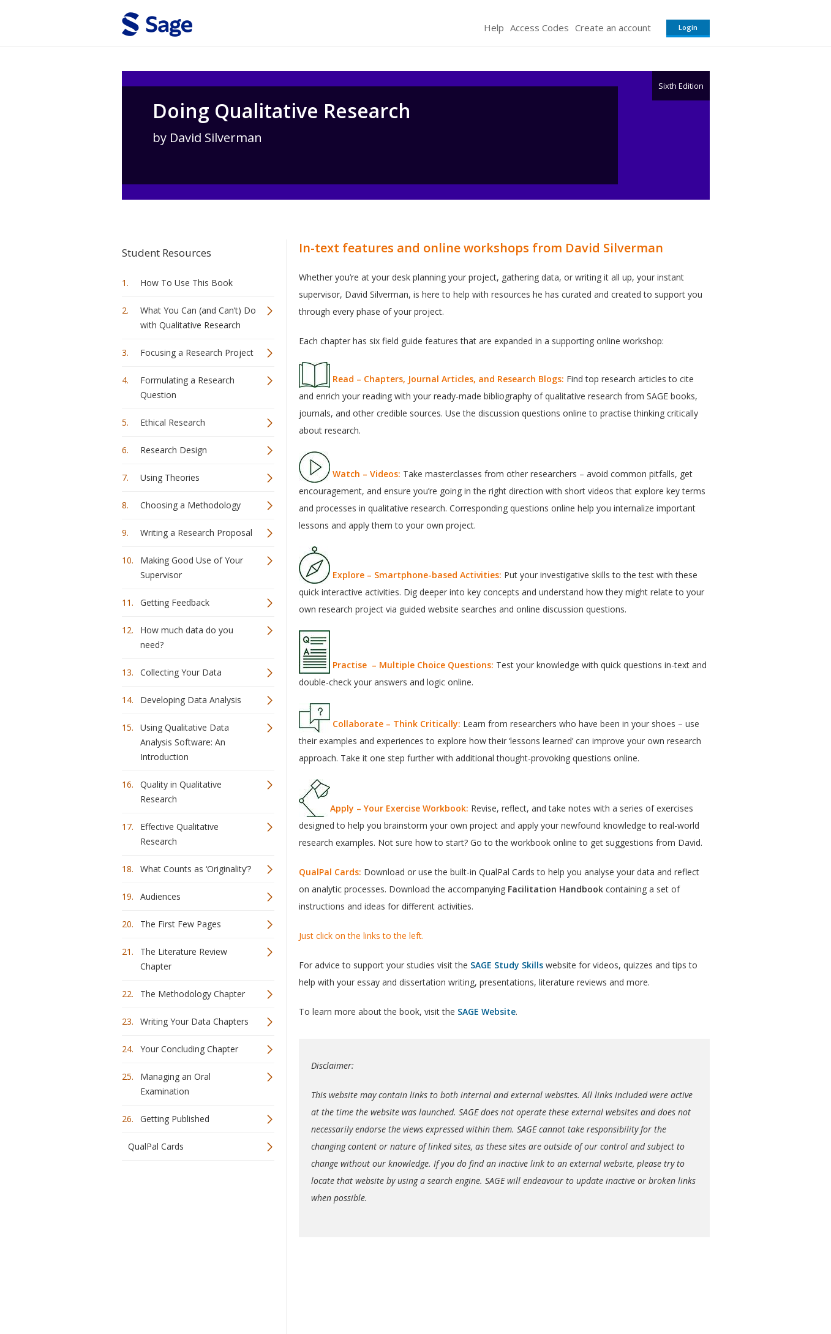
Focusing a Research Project (197, 352)
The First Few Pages (180, 924)
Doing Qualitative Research (281, 111)
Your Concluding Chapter (189, 1049)
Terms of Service (485, 1288)
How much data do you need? (186, 637)
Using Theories (170, 477)
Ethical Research (172, 422)
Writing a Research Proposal (196, 532)
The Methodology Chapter (192, 994)
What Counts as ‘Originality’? (195, 869)
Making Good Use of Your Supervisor (191, 567)
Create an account (613, 27)
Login (688, 27)
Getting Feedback (174, 602)
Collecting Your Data (181, 672)
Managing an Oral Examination (175, 1084)
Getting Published (174, 1119)
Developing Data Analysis (190, 700)
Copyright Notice (560, 1288)
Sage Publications (192, 1288)
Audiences (160, 896)
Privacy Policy (629, 1288)
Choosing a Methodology (190, 505)
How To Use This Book (186, 282)
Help (494, 27)
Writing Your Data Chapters (194, 1021)
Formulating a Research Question (187, 387)
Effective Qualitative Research (179, 834)
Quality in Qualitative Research (181, 791)
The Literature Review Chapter (183, 959)
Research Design (173, 450)
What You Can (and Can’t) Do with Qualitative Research (198, 317)
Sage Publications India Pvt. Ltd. (299, 1288)
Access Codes (539, 27)
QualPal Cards (156, 1146)
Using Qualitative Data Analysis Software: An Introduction (184, 742)
